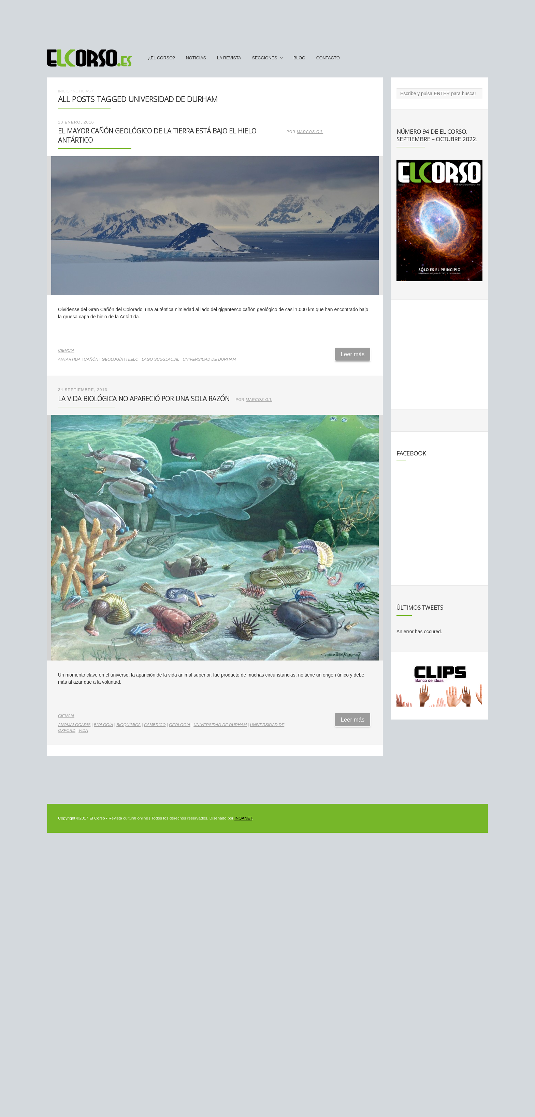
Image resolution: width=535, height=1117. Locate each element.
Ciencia (66, 350)
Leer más (353, 354)
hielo (132, 359)
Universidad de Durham (209, 359)
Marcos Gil (310, 132)
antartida (69, 359)
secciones (264, 58)
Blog (299, 58)
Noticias (196, 58)
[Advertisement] (267, 21)
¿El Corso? (161, 58)
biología (103, 724)
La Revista (229, 58)
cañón (91, 359)
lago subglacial (160, 359)
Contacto (328, 58)
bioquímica (128, 724)
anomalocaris (74, 724)
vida (83, 730)
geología (112, 359)
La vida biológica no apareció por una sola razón (144, 398)
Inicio (64, 91)
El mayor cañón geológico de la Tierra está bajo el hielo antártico (157, 135)
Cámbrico (155, 724)
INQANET (243, 818)
